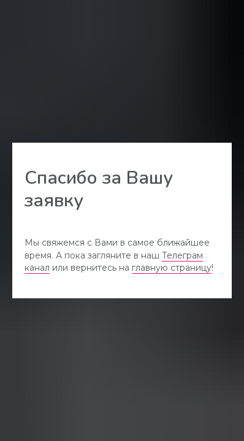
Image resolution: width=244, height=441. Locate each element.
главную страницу (172, 267)
